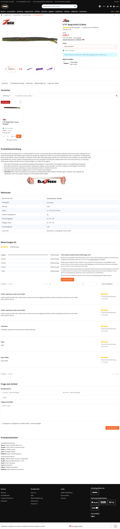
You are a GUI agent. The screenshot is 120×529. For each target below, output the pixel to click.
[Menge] (8, 136)
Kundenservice (93, 259)
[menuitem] (3, 11)
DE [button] (104, 6)
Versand (78, 38)
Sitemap (63, 498)
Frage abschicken (112, 428)
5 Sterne (3, 255)
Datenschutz (34, 501)
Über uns (33, 492)
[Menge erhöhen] (15, 136)
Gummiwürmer (51, 198)
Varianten (5, 83)
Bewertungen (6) (40, 83)
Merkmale (29, 83)
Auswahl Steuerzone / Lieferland (73, 39)
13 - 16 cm (50, 202)
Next (54, 69)
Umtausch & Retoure (7, 498)
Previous (5, 69)
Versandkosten (5, 495)
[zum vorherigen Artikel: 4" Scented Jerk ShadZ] (115, 15)
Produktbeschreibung (17, 83)
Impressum (34, 504)
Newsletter (4, 501)
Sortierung (6, 96)
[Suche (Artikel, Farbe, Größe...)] (57, 6)
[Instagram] (94, 516)
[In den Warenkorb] (18, 136)
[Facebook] (91, 516)
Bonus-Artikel (65, 495)
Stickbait (59, 198)
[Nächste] (50, 283)
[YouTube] (92, 516)
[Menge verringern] (4, 136)
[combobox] (90, 526)
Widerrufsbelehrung (37, 498)
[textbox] (90, 526)
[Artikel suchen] (75, 6)
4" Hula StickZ (74, 62)
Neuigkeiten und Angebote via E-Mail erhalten (22, 423)
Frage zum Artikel (53, 83)
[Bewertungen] (71, 27)
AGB (32, 495)
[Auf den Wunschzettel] (20, 102)
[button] (116, 2)
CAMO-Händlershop (67, 492)
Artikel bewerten (67, 279)
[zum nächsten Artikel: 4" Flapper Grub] (118, 15)
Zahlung (3, 492)
